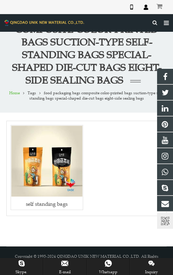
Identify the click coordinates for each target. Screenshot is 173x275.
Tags (32, 92)
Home (14, 92)
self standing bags (47, 204)
